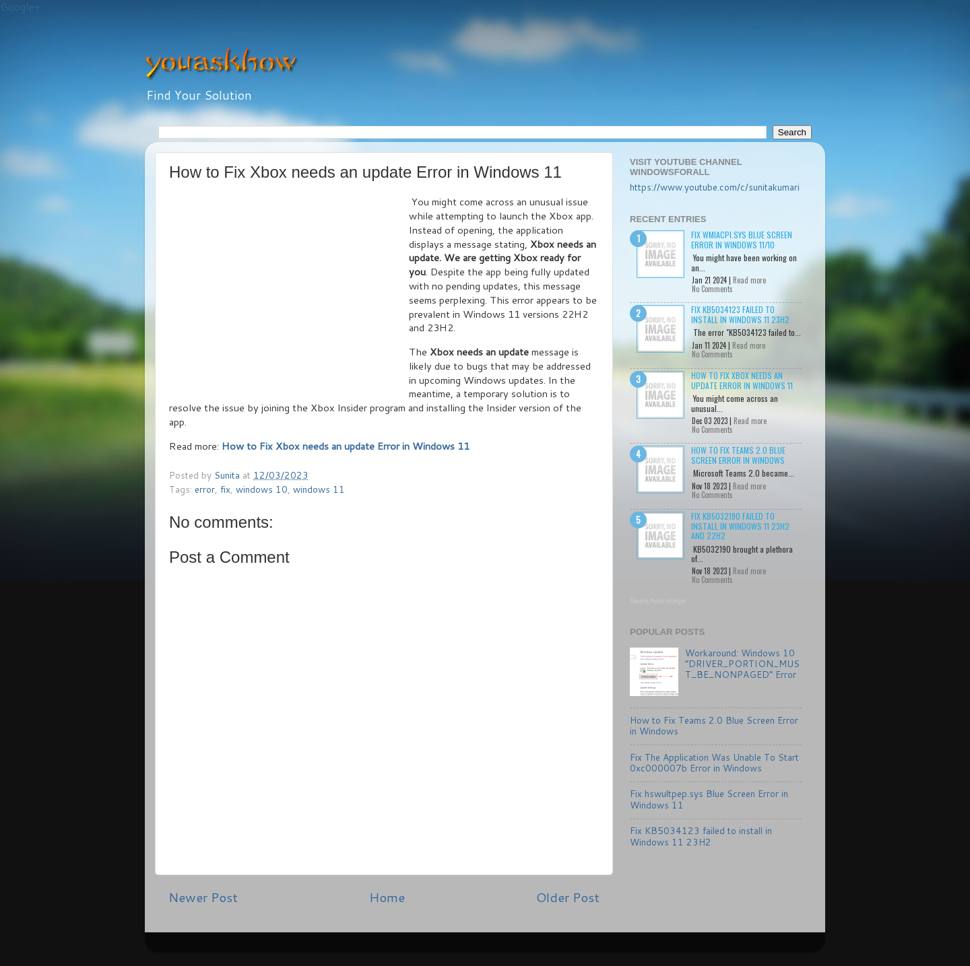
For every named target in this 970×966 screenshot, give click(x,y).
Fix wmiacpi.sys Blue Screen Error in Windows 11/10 (741, 239)
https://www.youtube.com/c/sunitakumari (715, 186)
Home (387, 897)
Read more (749, 280)
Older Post (568, 897)
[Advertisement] (289, 296)
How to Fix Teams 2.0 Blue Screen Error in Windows (738, 454)
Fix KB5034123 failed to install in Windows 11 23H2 (740, 314)
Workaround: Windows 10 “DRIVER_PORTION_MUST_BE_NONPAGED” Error (742, 663)
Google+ (20, 7)
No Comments (712, 288)
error (205, 489)
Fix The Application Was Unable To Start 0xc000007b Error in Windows (714, 762)
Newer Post (203, 897)
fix (225, 489)
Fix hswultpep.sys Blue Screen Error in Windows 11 (709, 798)
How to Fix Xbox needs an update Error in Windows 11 (742, 380)
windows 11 (319, 489)
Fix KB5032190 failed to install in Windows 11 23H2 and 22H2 (740, 525)
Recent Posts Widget (658, 600)
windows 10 (262, 489)
